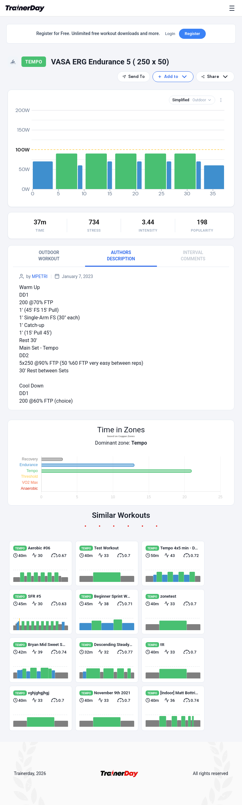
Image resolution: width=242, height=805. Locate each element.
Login (170, 33)
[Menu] (233, 8)
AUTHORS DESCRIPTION (121, 255)
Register (192, 33)
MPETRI (40, 276)
